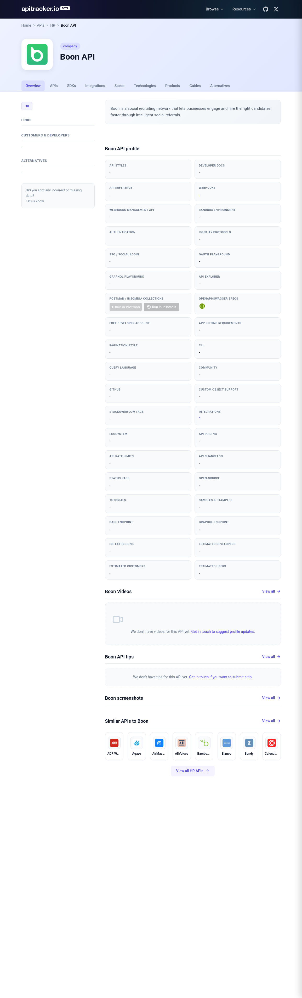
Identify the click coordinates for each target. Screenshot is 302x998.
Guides (195, 86)
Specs (119, 86)
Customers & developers (45, 135)
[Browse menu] (215, 9)
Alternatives (220, 86)
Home (26, 25)
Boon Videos (118, 591)
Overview (33, 86)
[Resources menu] (244, 9)
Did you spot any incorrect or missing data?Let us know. (54, 195)
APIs (40, 25)
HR (52, 25)
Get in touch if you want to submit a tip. (221, 677)
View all (271, 591)
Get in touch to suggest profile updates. (223, 631)
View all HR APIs (193, 771)
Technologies (145, 86)
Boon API (68, 25)
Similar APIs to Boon (127, 721)
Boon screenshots (124, 698)
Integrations (95, 86)
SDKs (71, 86)
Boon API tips (119, 656)
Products (172, 86)
